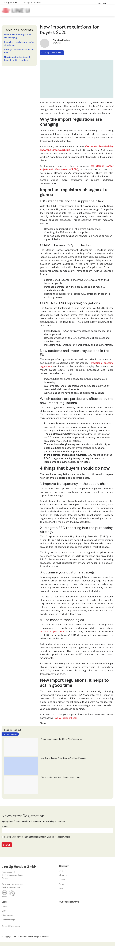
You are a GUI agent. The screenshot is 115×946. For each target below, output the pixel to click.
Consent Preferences (11, 926)
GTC (4, 911)
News (61, 884)
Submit (6, 853)
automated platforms (52, 631)
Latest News (10, 734)
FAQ (61, 888)
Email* (5, 834)
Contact (62, 871)
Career (62, 879)
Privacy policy (7, 915)
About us (63, 875)
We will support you (66, 717)
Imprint (5, 906)
